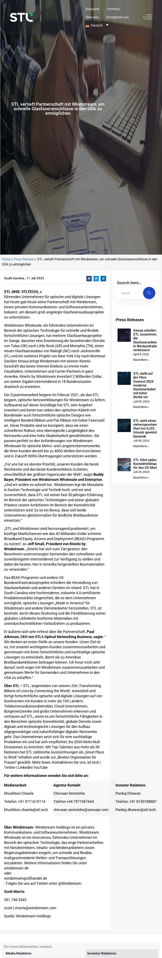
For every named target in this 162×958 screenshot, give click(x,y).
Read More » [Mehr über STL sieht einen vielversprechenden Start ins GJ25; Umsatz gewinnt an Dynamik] (142, 555)
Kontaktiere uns (117, 17)
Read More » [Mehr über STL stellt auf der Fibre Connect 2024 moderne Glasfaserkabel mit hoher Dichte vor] (142, 516)
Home (6, 369)
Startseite (92, 9)
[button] (89, 388)
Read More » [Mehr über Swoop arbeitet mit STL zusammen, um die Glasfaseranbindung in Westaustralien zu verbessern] (142, 469)
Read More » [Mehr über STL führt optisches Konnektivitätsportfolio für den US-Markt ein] (142, 587)
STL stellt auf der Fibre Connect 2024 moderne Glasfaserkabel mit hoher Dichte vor (145, 494)
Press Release (24, 369)
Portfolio (113, 9)
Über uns (91, 17)
